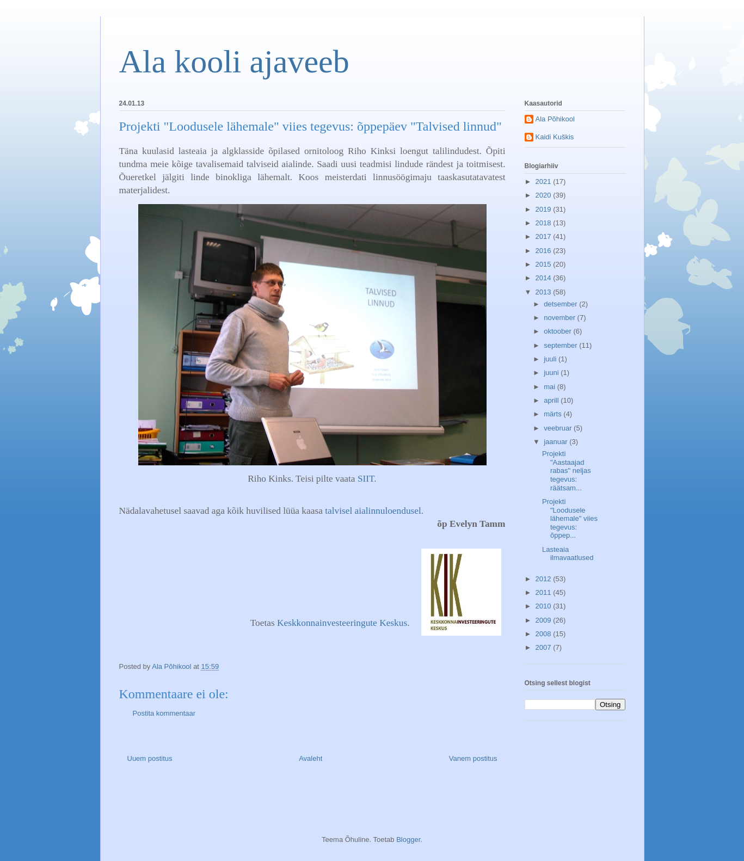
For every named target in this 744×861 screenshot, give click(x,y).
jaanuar (556, 442)
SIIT (366, 478)
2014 (545, 278)
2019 (545, 209)
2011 (545, 592)
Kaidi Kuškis (555, 137)
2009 (545, 620)
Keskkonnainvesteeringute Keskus (342, 623)
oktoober (558, 331)
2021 (545, 181)
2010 (545, 606)
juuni (552, 372)
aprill (552, 400)
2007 (545, 647)
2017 (545, 236)
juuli (551, 359)
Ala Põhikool (555, 119)
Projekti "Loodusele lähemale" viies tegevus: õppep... (570, 518)
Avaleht (310, 758)
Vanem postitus (473, 758)
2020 (545, 195)
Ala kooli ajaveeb (234, 61)
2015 (545, 264)
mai (550, 387)
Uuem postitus (150, 758)
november (560, 317)
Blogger (408, 839)
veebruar (559, 428)
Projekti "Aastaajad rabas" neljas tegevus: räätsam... (566, 470)
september (561, 345)
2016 (545, 251)
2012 (545, 579)
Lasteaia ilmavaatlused (568, 553)
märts (553, 414)
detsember (561, 304)
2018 (545, 223)
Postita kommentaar (164, 713)
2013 (545, 292)
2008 (545, 634)
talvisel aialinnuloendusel (373, 511)
